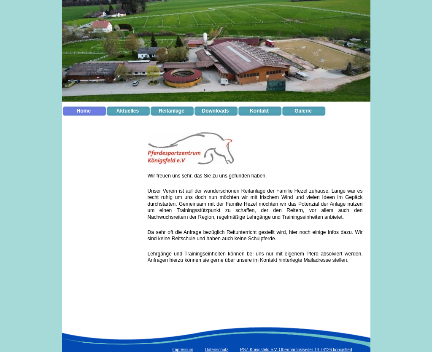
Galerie (303, 111)
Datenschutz (217, 349)
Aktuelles (127, 111)
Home (84, 111)
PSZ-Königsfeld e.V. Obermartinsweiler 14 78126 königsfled (296, 349)
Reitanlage (171, 111)
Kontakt (259, 111)
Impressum (183, 349)
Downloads (215, 111)
